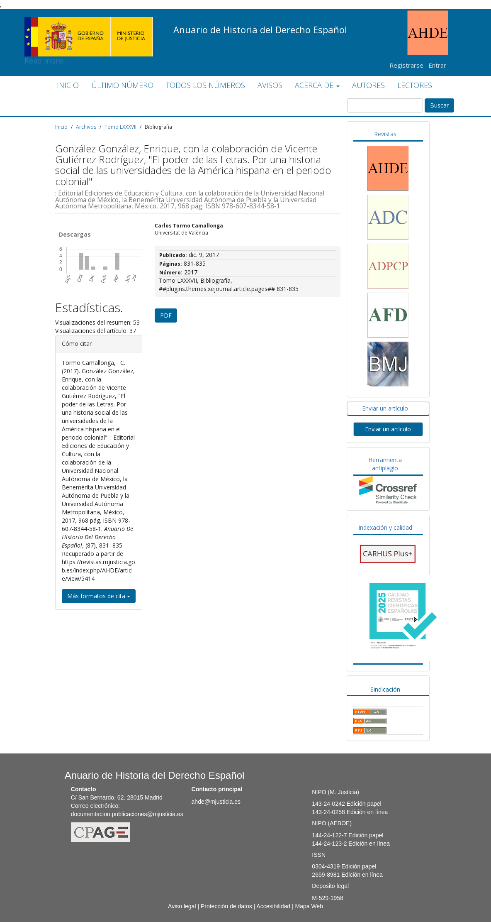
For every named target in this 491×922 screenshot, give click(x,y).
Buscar (439, 105)
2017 (190, 272)
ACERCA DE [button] (317, 85)
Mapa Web (309, 906)
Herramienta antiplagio (385, 464)
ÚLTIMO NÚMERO (122, 85)
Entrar (437, 65)
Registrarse (406, 65)
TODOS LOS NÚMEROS (205, 85)
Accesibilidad (273, 906)
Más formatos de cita (98, 596)
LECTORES (414, 85)
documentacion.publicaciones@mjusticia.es (127, 814)
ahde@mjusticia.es (216, 801)
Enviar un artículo (385, 408)
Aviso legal (182, 906)
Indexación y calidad (385, 527)
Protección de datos (226, 906)
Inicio (61, 126)
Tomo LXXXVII (120, 126)
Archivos (86, 126)
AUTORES (368, 85)
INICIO (68, 85)
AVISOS (270, 85)
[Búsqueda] (385, 105)
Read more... (88, 23)
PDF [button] (166, 315)
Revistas (385, 134)
